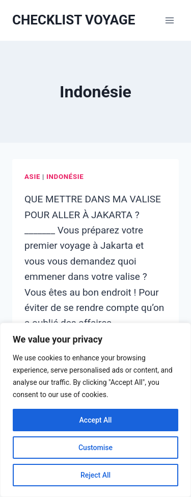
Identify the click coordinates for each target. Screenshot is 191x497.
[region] (95, 410)
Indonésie (65, 176)
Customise (95, 447)
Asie (32, 176)
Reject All (95, 475)
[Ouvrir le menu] (169, 20)
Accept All (95, 420)
